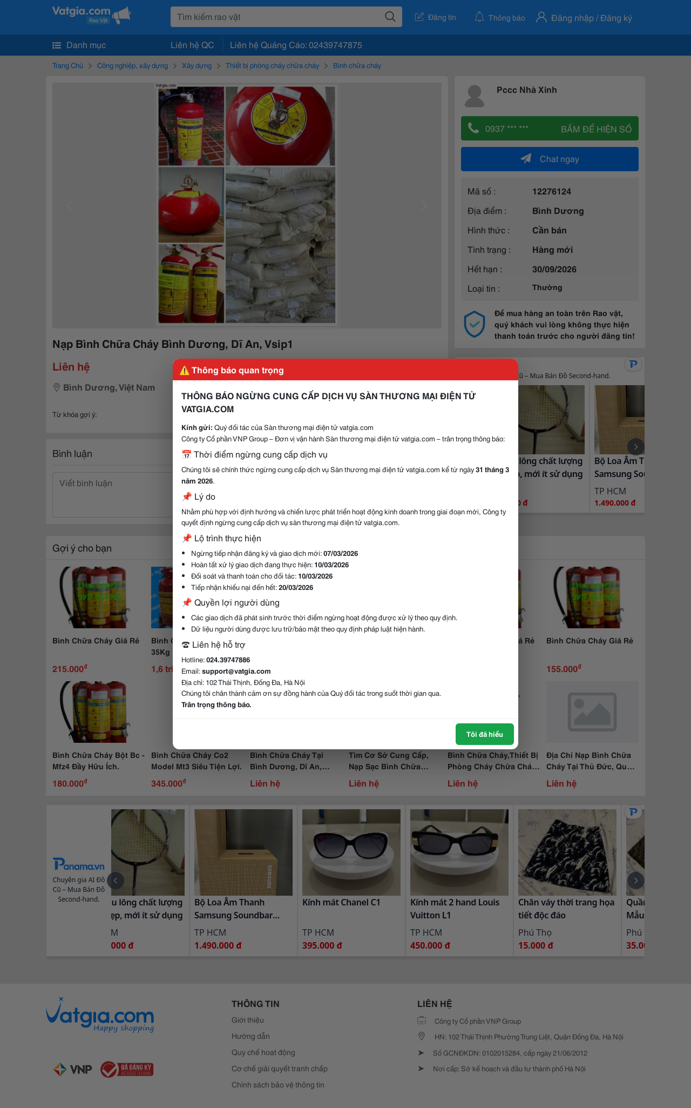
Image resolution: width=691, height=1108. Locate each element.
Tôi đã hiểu (484, 733)
